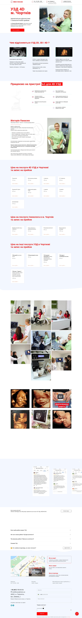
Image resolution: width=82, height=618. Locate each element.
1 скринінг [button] (46, 189)
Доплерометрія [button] (15, 201)
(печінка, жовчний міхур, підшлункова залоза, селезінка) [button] (48, 258)
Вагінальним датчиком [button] (32, 178)
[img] (12, 2)
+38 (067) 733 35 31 (67, 1)
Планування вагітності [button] (48, 227)
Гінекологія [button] (14, 178)
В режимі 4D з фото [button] (16, 189)
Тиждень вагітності (41, 605)
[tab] (59, 559)
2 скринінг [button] (61, 189)
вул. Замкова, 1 (16, 596)
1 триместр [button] (46, 178)
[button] (16, 30)
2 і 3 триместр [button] (62, 178)
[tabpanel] (28, 566)
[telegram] (13, 605)
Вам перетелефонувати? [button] (67, 2)
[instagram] (11, 605)
